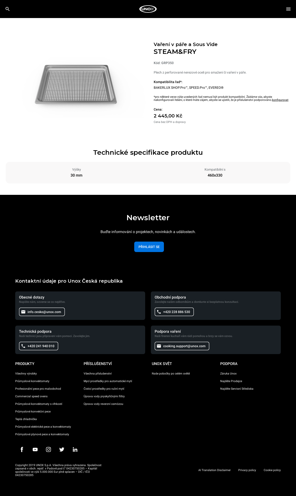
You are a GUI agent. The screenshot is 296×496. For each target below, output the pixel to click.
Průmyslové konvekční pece (33, 411)
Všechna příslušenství (98, 373)
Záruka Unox (228, 373)
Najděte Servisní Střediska (236, 388)
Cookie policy (272, 470)
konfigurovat (280, 100)
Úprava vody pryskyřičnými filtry (104, 396)
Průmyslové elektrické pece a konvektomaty (43, 426)
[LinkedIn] (75, 449)
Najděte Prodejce (231, 381)
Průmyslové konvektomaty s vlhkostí (38, 404)
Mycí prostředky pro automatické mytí (108, 381)
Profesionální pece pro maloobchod (38, 388)
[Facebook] (22, 449)
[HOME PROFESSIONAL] (148, 9)
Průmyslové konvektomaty (32, 381)
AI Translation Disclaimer (214, 470)
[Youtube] (35, 449)
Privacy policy (247, 470)
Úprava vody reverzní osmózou (103, 404)
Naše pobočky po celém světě (171, 373)
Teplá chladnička (26, 419)
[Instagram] (48, 449)
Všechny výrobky (26, 373)
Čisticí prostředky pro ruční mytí (104, 388)
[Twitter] (61, 449)
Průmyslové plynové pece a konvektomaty (42, 434)
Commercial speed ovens (31, 396)
